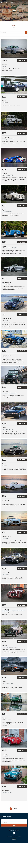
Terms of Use (14, 838)
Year (14, 29)
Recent (14, 25)
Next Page (15, 808)
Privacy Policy (14, 839)
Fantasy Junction (7, 2)
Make (14, 27)
